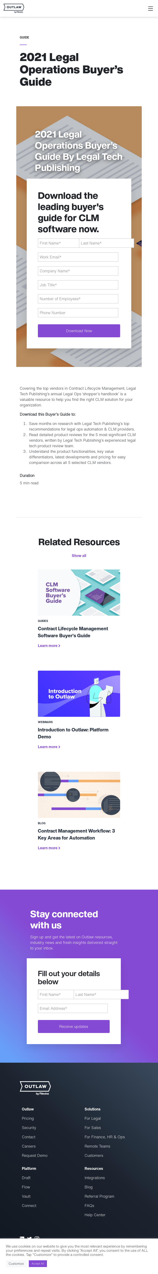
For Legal (93, 1118)
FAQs (89, 1205)
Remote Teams (97, 1146)
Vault (26, 1196)
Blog (89, 1187)
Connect (29, 1205)
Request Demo (34, 1155)
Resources (94, 1168)
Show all (79, 555)
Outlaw (28, 1109)
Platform (29, 1168)
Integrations (95, 1178)
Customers (94, 1155)
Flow (26, 1187)
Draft (26, 1178)
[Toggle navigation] (150, 8)
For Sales (93, 1127)
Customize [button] (16, 1263)
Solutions (93, 1109)
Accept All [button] (38, 1263)
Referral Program (99, 1196)
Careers (29, 1146)
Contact (28, 1137)
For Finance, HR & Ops (105, 1137)
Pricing (28, 1118)
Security (29, 1127)
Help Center (95, 1215)
